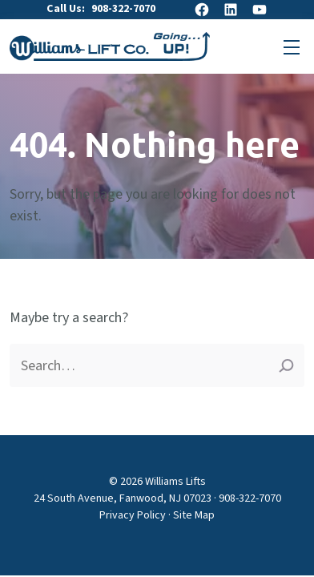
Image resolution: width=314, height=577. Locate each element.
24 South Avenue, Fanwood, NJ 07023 (122, 498)
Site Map (194, 515)
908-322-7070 (123, 9)
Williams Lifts (175, 482)
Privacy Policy (132, 515)
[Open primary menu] (291, 46)
